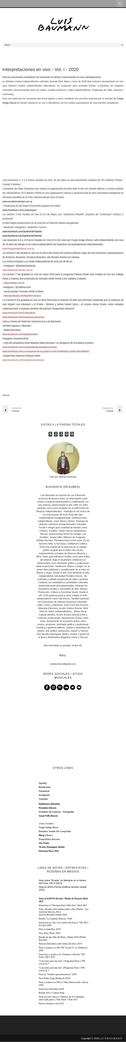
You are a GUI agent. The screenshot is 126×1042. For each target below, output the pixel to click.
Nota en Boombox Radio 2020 (53, 915)
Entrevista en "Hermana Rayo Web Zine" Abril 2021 (63, 905)
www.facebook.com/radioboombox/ (20, 334)
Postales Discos (47, 808)
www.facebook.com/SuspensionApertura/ (23, 317)
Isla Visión (44, 843)
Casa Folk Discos (48, 815)
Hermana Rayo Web (49, 851)
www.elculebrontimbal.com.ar (17, 201)
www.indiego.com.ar (14, 283)
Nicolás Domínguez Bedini (51, 847)
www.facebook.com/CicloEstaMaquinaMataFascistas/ (29, 347)
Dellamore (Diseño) (49, 804)
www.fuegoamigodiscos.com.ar (18, 248)
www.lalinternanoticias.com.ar (17, 270)
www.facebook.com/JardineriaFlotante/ (22, 231)
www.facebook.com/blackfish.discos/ (22, 295)
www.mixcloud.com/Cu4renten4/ (18, 313)
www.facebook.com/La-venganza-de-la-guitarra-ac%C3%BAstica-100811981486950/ (45, 351)
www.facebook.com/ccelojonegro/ (19, 210)
